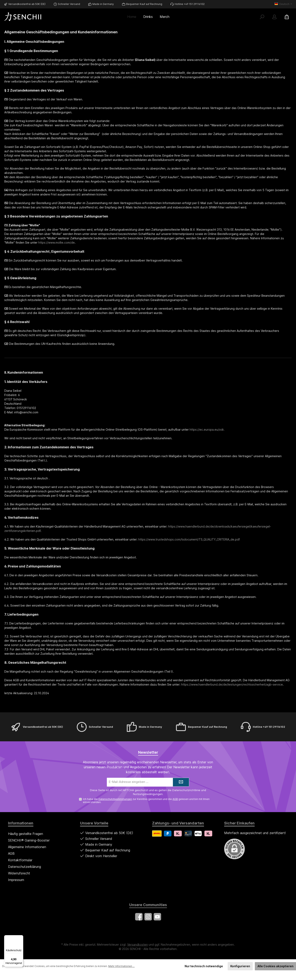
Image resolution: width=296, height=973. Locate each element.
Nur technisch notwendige (204, 966)
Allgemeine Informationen (27, 847)
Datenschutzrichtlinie (186, 790)
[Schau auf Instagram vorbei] (148, 916)
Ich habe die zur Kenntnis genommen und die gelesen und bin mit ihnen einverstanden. (146, 800)
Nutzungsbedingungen (148, 794)
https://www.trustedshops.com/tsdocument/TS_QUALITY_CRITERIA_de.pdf (189, 539)
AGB (175, 799)
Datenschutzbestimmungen (115, 799)
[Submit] (181, 782)
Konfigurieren (240, 966)
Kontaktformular (20, 860)
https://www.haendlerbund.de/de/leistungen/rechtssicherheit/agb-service (232, 684)
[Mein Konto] (274, 17)
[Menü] (20, 937)
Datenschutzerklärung (24, 867)
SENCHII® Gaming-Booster (29, 840)
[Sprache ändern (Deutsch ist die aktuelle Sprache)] (283, 4)
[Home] (133, 16)
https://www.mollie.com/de (56, 242)
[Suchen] (262, 17)
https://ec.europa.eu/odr (207, 429)
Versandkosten (137, 944)
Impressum (16, 880)
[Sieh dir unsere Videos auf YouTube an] (157, 916)
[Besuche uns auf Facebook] (138, 916)
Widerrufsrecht (19, 873)
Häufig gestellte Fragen (25, 834)
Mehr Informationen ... (121, 966)
